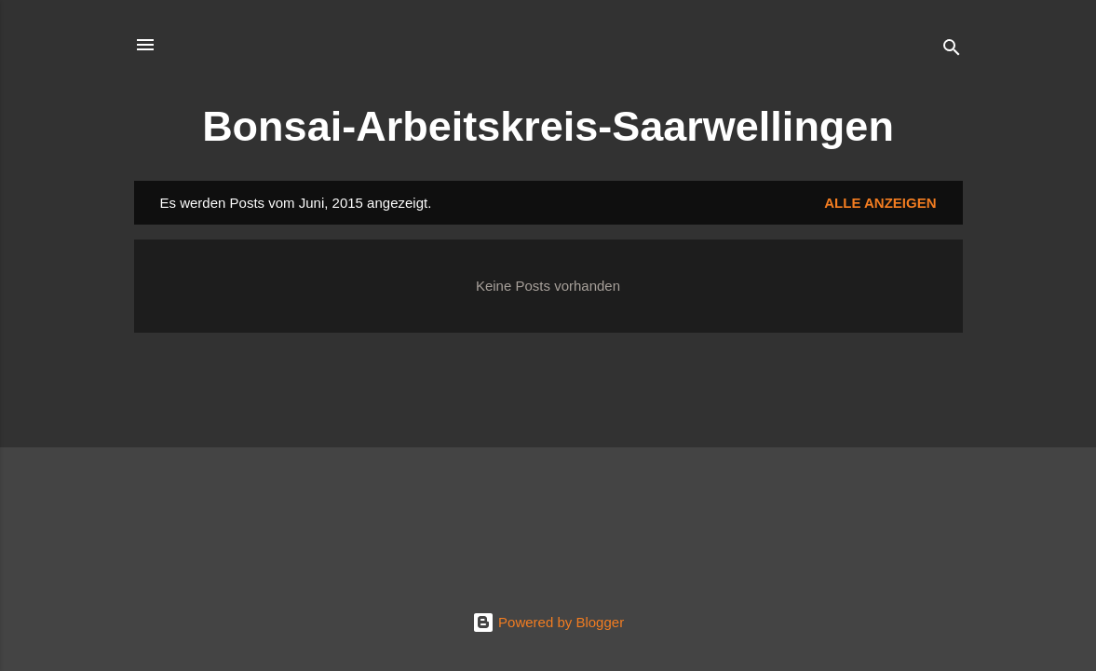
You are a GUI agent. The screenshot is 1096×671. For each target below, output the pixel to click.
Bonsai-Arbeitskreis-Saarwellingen (548, 126)
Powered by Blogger (548, 622)
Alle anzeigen (880, 203)
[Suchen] (951, 50)
